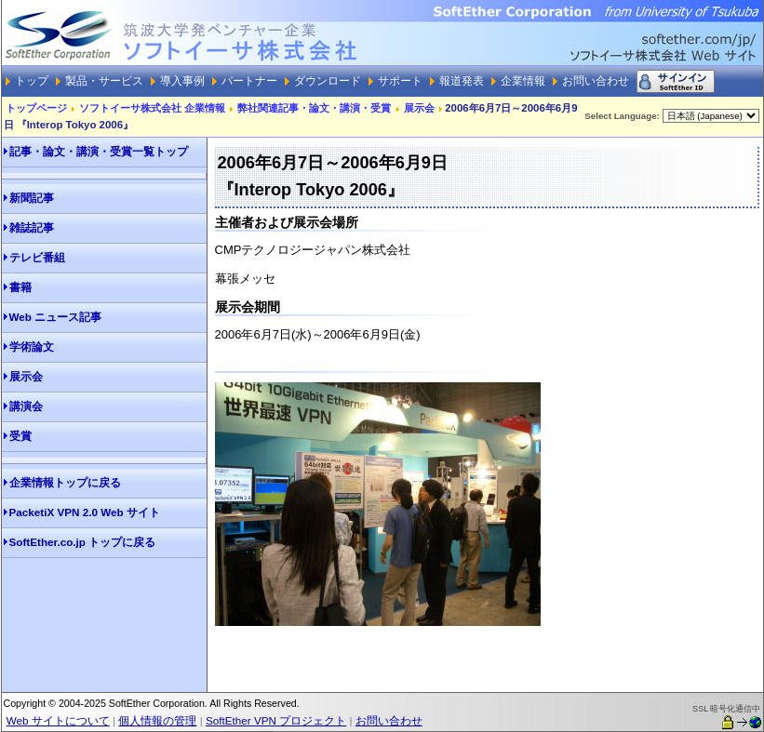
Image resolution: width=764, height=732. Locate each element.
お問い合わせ (388, 720)
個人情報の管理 (157, 720)
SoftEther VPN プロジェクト (276, 720)
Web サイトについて (58, 720)
